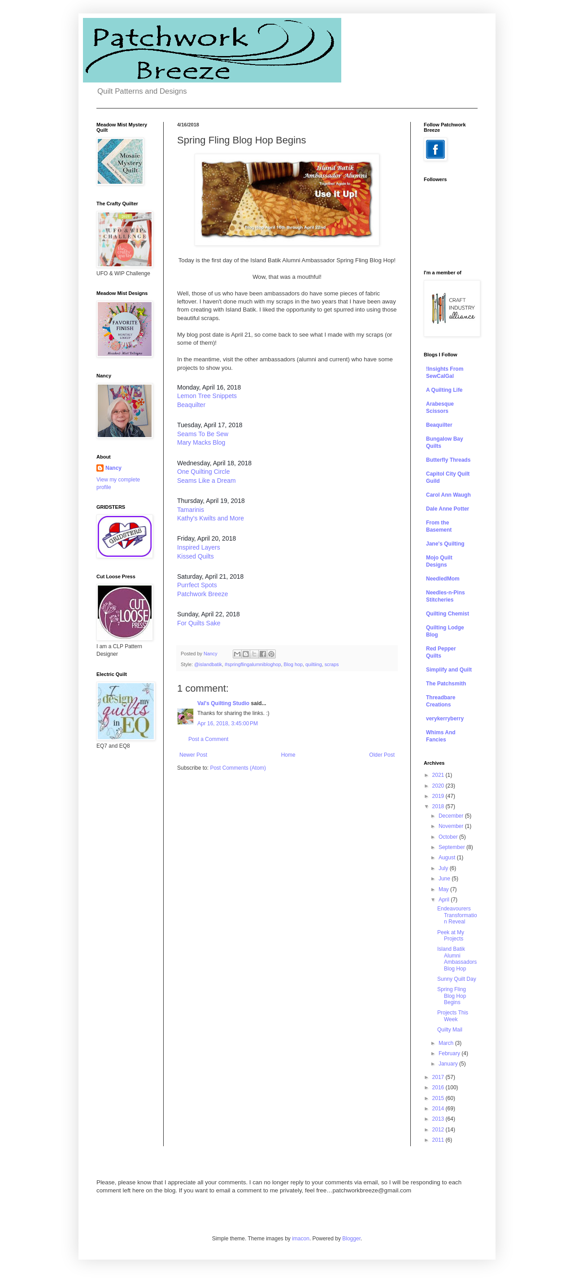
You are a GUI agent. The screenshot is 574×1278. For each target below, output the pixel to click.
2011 (439, 1140)
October (449, 837)
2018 (439, 806)
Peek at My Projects (450, 935)
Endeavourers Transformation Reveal (457, 915)
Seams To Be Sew (202, 434)
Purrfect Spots (197, 585)
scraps (332, 664)
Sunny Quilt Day (456, 979)
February (450, 1053)
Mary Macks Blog (201, 442)
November (452, 826)
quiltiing (313, 664)
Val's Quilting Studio (223, 703)
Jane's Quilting (445, 544)
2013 (439, 1119)
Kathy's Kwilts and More (210, 518)
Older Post (382, 755)
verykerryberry (445, 718)
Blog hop (293, 664)
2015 (439, 1098)
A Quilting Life (444, 390)
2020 (439, 786)
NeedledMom (443, 579)
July (444, 868)
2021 (439, 775)
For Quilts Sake (198, 623)
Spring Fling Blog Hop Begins (451, 995)
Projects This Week (452, 1015)
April (445, 900)
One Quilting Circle (203, 471)
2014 (439, 1108)
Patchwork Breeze (202, 594)
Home (288, 755)
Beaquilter (191, 404)
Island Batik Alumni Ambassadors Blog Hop (457, 958)
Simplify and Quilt (449, 670)
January (449, 1064)
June (445, 878)
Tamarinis (190, 509)
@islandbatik (208, 664)
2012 (439, 1129)
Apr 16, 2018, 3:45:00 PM (227, 723)
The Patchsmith (446, 683)
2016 (439, 1087)
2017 (439, 1077)
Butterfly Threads (448, 460)
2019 (439, 796)
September (452, 847)
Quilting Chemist (447, 614)
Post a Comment (208, 739)
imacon (300, 1238)
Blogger (351, 1238)
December (452, 816)
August (448, 857)
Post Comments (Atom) (238, 768)
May (444, 889)
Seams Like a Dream (206, 480)
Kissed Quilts (195, 556)
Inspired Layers (198, 547)
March (447, 1043)
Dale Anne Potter (447, 509)
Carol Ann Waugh (448, 495)
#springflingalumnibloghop (253, 664)
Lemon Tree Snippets (207, 395)
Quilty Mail (449, 1030)
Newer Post (193, 755)
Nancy (113, 468)
